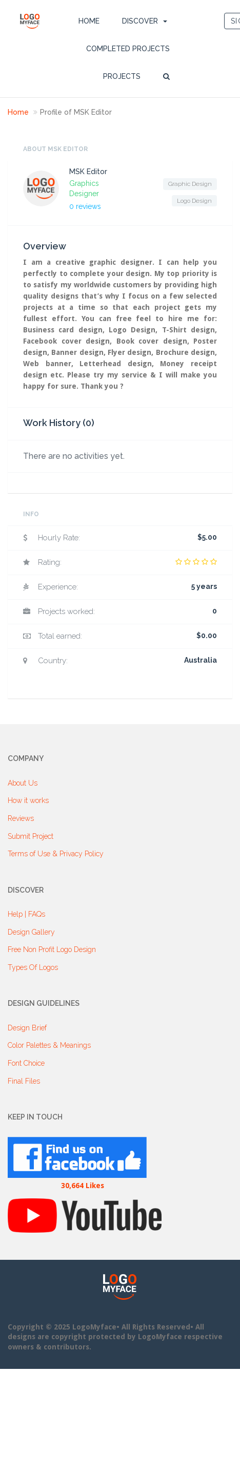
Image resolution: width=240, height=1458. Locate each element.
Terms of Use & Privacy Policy (56, 854)
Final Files (24, 1081)
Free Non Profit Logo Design (52, 949)
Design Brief (27, 1028)
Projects (122, 76)
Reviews (21, 818)
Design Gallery (31, 932)
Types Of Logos (33, 967)
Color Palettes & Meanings (49, 1045)
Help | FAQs (26, 914)
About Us (22, 783)
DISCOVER (140, 21)
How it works (28, 800)
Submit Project (30, 836)
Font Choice (26, 1063)
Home (88, 21)
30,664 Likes (82, 1185)
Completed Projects (128, 49)
